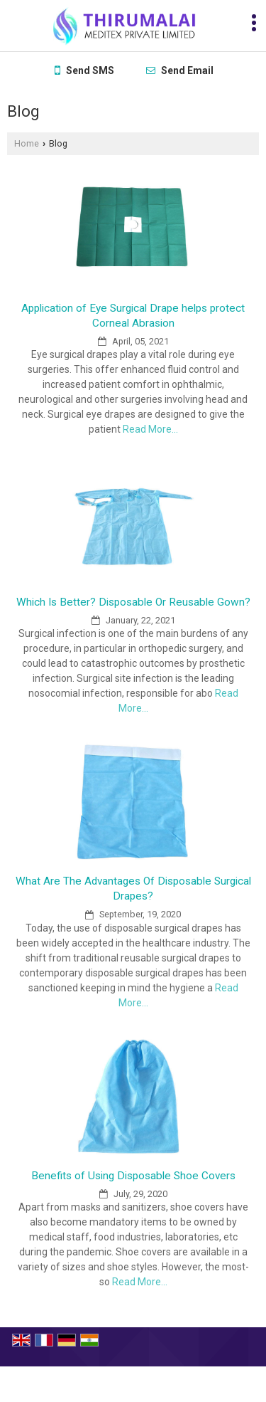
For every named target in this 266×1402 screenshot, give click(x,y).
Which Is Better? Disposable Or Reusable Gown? (133, 602)
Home (26, 143)
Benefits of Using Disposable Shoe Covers (133, 1175)
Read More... (150, 429)
